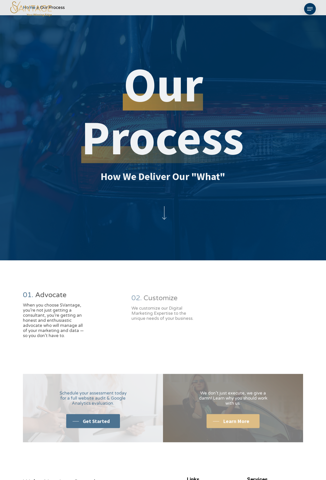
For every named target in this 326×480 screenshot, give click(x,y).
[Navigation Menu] (310, 9)
